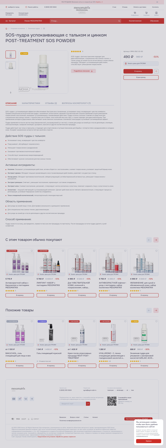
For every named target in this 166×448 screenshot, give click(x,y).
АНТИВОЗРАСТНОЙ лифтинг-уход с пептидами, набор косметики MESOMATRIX (112, 285)
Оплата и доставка (139, 7)
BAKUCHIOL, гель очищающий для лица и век (18, 354)
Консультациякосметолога (23, 14)
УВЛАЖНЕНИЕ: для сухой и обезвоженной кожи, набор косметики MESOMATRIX (143, 285)
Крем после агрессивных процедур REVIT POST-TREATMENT (79, 355)
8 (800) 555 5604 (50, 7)
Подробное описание (83, 71)
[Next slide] (10, 92)
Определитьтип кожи (9, 14)
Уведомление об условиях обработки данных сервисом (56, 437)
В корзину (138, 71)
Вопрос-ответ (75, 417)
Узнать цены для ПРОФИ (135, 63)
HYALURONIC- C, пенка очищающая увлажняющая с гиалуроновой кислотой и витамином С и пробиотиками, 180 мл (112, 358)
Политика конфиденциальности (70, 420)
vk (127, 390)
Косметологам (135, 21)
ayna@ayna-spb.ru (89, 390)
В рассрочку (141, 77)
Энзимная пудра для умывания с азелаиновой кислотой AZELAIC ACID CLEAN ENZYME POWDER (142, 357)
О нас (114, 7)
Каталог (10, 21)
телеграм (110, 390)
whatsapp (120, 390)
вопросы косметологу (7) (76, 103)
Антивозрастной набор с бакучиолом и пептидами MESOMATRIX (17, 285)
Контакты (155, 7)
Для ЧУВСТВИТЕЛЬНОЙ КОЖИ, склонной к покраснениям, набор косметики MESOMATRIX (79, 286)
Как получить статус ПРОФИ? (138, 419)
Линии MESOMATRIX (33, 21)
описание (11, 103)
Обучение (154, 21)
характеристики (31, 103)
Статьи (86, 417)
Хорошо (149, 441)
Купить (99, 2)
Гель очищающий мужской (49, 353)
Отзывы (124, 7)
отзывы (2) (51, 103)
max (132, 390)
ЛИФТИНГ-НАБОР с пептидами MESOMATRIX (48, 284)
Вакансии (63, 417)
